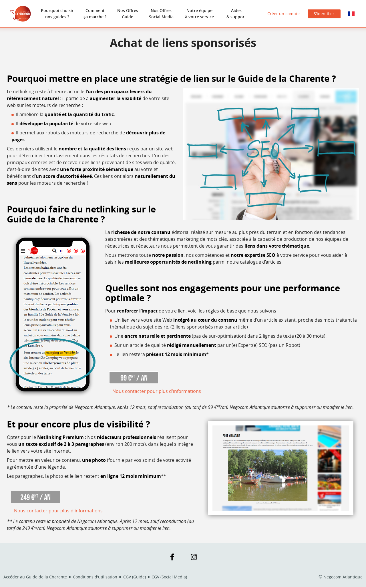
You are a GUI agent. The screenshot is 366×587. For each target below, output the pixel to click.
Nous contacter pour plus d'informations (156, 391)
